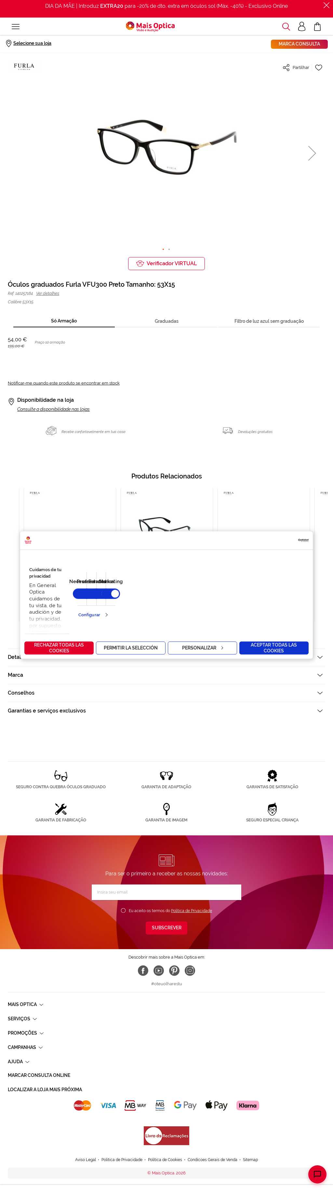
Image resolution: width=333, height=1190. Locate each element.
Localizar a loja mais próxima (45, 1089)
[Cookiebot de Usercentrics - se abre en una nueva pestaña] (280, 540)
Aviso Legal (85, 1159)
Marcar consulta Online (39, 1075)
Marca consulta (299, 43)
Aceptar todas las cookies (274, 647)
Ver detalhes (47, 293)
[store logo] (150, 26)
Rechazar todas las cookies (59, 647)
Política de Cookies (165, 1159)
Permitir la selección (131, 647)
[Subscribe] (166, 928)
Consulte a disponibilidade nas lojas (53, 409)
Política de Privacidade (191, 911)
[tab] (64, 321)
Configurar (89, 614)
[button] (312, 153)
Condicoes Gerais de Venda (212, 1159)
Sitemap (250, 1159)
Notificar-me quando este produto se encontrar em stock (64, 383)
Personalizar (202, 647)
